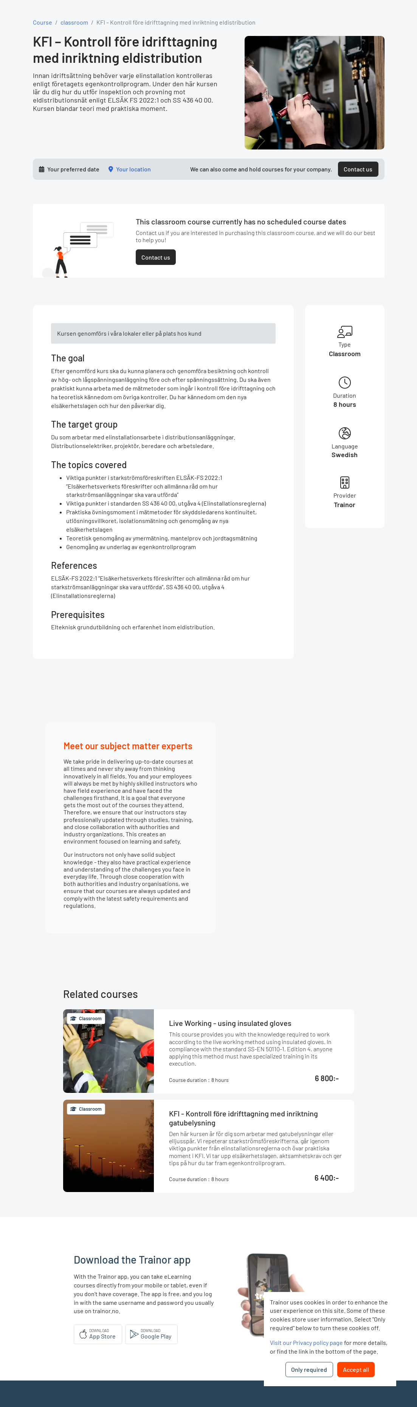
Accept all (356, 1369)
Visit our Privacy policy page (306, 1342)
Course (42, 22)
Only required (309, 1369)
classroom (74, 22)
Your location (133, 169)
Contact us (358, 169)
